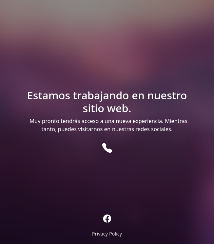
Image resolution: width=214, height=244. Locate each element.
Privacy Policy (107, 233)
